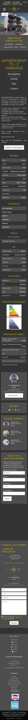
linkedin (15, 649)
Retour (5, 14)
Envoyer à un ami (9, 410)
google (15, 644)
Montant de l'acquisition (10, 470)
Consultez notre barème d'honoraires (13, 361)
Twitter (16, 410)
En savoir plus (11, 718)
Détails (14, 78)
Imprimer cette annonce (14, 147)
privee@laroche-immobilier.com (15, 391)
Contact (14, 88)
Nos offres (7, 2)
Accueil (14, 676)
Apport (5, 477)
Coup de (5, 4)
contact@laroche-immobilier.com (14, 563)
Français (25, 2)
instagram (15, 647)
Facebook (12, 410)
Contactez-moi (13, 395)
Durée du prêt (7, 483)
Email (15, 651)
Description (14, 73)
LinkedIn (19, 410)
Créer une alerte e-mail (14, 682)
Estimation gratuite (14, 680)
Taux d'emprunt (7, 490)
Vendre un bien (14, 685)
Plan (14, 83)
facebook (15, 639)
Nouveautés (16, 2)
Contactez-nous (17, 4)
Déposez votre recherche (14, 683)
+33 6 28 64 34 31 (15, 390)
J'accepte (19, 718)
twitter (15, 642)
